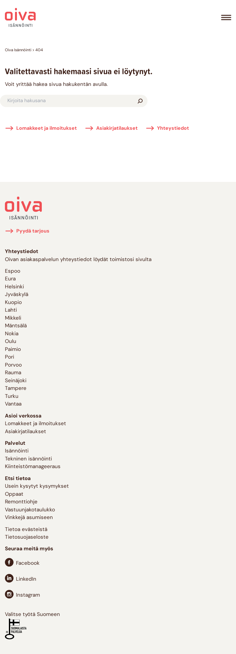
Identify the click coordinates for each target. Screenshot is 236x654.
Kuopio (13, 302)
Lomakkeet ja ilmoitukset (46, 128)
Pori (9, 357)
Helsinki (14, 287)
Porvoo (13, 365)
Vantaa (13, 404)
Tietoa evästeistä (26, 529)
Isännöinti (17, 451)
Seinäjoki (15, 380)
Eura (10, 279)
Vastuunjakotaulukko (30, 510)
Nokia (11, 334)
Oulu (10, 341)
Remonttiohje (21, 502)
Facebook (28, 563)
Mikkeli (13, 318)
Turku (11, 396)
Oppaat (14, 494)
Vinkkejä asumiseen (29, 517)
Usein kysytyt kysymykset (37, 486)
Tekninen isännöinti (28, 459)
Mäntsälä (16, 326)
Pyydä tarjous (32, 231)
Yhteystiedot (173, 128)
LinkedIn (26, 579)
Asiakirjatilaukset (117, 128)
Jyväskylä (16, 294)
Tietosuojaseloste (27, 537)
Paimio (13, 349)
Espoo (12, 271)
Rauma (13, 372)
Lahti (11, 310)
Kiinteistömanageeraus (33, 466)
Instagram (28, 595)
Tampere (15, 388)
